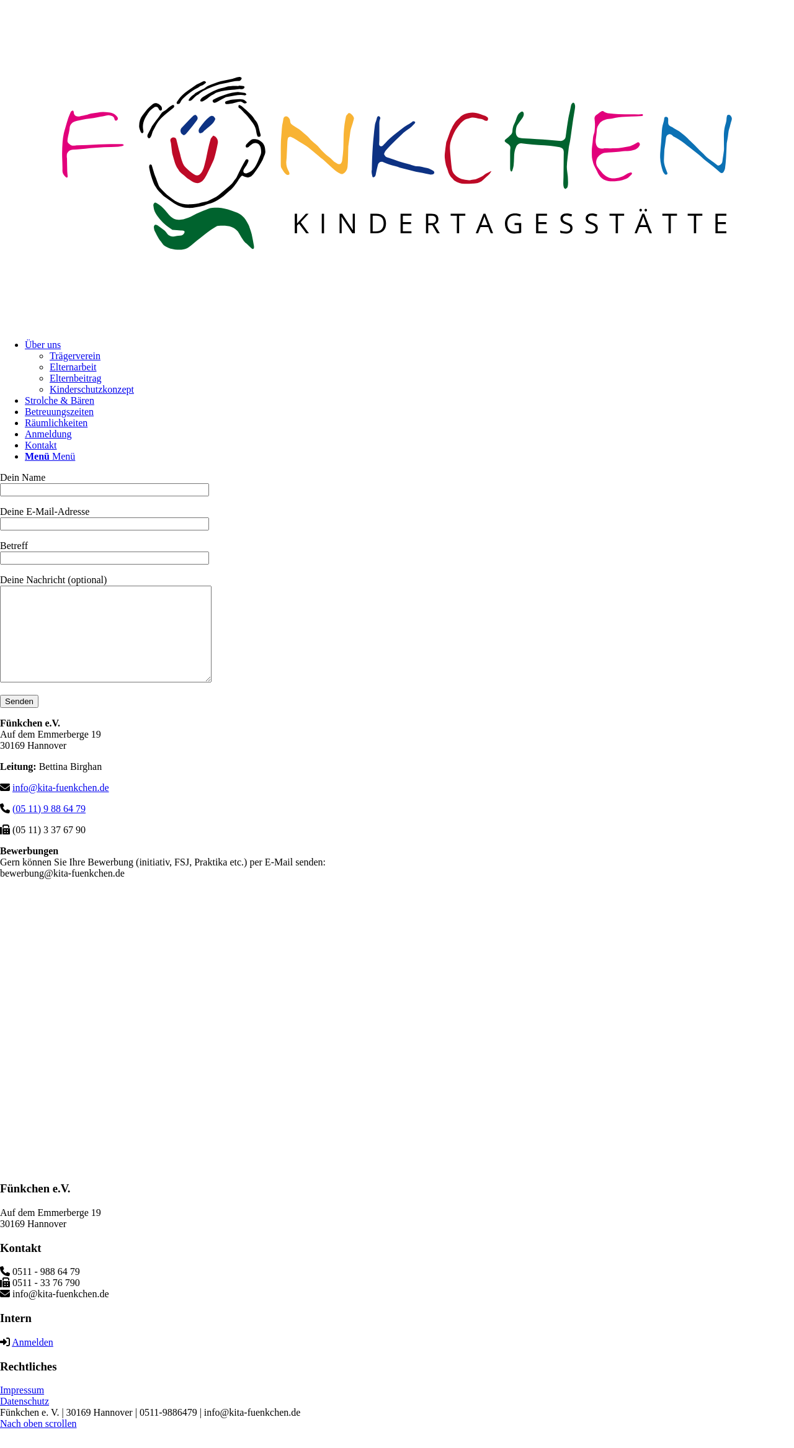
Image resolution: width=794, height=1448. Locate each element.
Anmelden (32, 1361)
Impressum (22, 1408)
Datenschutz (24, 1419)
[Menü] (50, 456)
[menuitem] (409, 367)
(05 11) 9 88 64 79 (49, 827)
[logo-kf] (397, 323)
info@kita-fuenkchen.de (60, 806)
